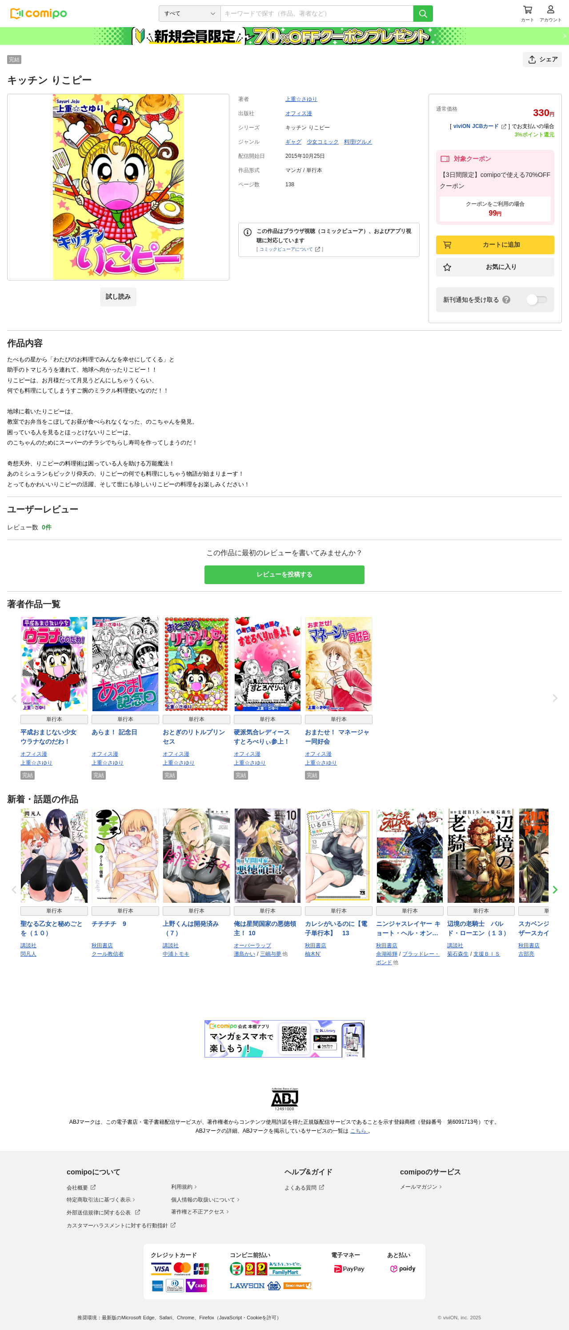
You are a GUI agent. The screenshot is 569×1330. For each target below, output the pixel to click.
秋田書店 (102, 945)
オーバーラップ (252, 945)
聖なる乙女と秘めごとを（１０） (51, 928)
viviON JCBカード (479, 126)
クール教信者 (108, 954)
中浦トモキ (176, 954)
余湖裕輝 (386, 954)
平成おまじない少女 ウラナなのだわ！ (51, 737)
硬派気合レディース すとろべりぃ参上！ (265, 737)
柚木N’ (313, 954)
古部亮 (526, 954)
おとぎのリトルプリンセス (194, 737)
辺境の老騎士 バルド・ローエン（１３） (478, 928)
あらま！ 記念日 (114, 732)
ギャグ (293, 142)
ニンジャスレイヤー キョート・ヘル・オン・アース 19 (408, 929)
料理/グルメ (358, 142)
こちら (359, 1131)
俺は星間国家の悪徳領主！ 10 (265, 928)
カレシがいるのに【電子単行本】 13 (336, 928)
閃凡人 (28, 954)
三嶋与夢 (270, 954)
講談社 (28, 945)
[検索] (423, 13)
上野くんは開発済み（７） (191, 928)
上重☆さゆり (301, 99)
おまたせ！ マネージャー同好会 (337, 737)
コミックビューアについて (290, 249)
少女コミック (323, 142)
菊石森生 (458, 954)
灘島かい (244, 954)
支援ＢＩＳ (486, 954)
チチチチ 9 (109, 923)
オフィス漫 (298, 113)
